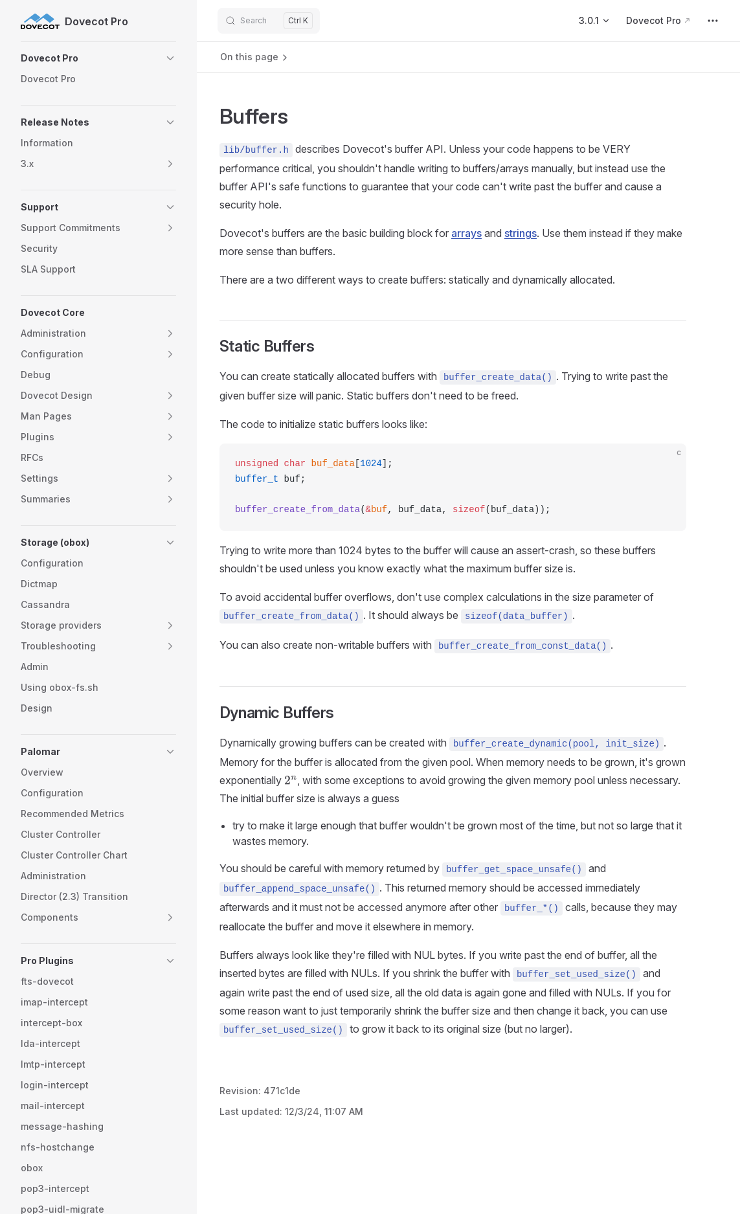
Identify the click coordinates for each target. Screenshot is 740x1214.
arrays (466, 233)
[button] (98, 58)
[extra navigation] (713, 20)
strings (520, 233)
